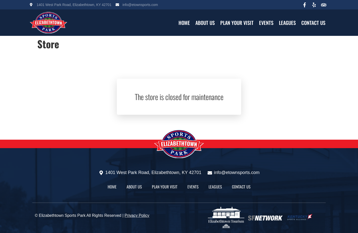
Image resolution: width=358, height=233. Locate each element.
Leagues (287, 22)
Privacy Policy (137, 215)
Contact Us (313, 22)
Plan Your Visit (237, 22)
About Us (205, 22)
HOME (184, 22)
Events (266, 22)
